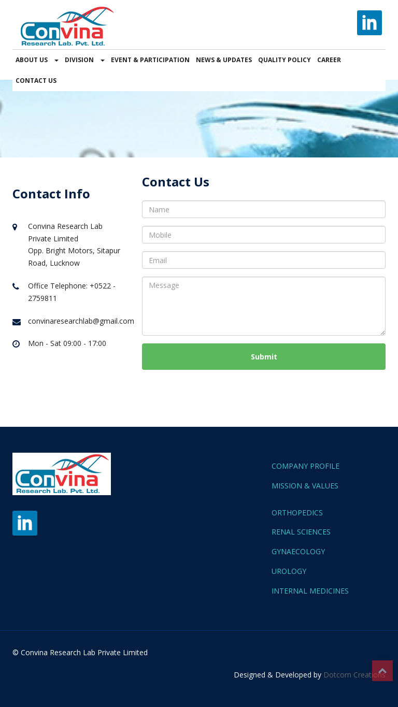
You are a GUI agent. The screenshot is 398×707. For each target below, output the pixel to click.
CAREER (329, 59)
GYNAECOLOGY (298, 551)
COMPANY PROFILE (305, 466)
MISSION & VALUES (305, 485)
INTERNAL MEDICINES (310, 591)
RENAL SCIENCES (301, 532)
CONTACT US (36, 80)
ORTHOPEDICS (297, 512)
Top (382, 670)
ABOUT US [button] (37, 59)
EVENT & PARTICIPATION (150, 59)
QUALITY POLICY (284, 59)
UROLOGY (289, 571)
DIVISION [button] (85, 59)
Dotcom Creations (354, 675)
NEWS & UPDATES (224, 59)
